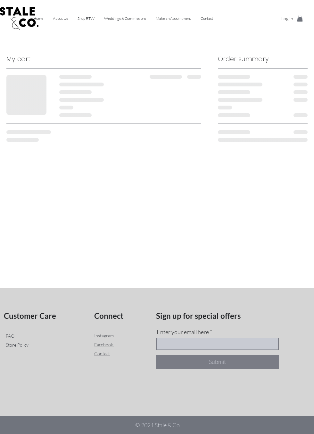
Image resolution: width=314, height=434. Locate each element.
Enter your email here (183, 332)
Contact (102, 353)
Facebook (104, 344)
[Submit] (217, 362)
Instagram (104, 335)
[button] (86, 19)
